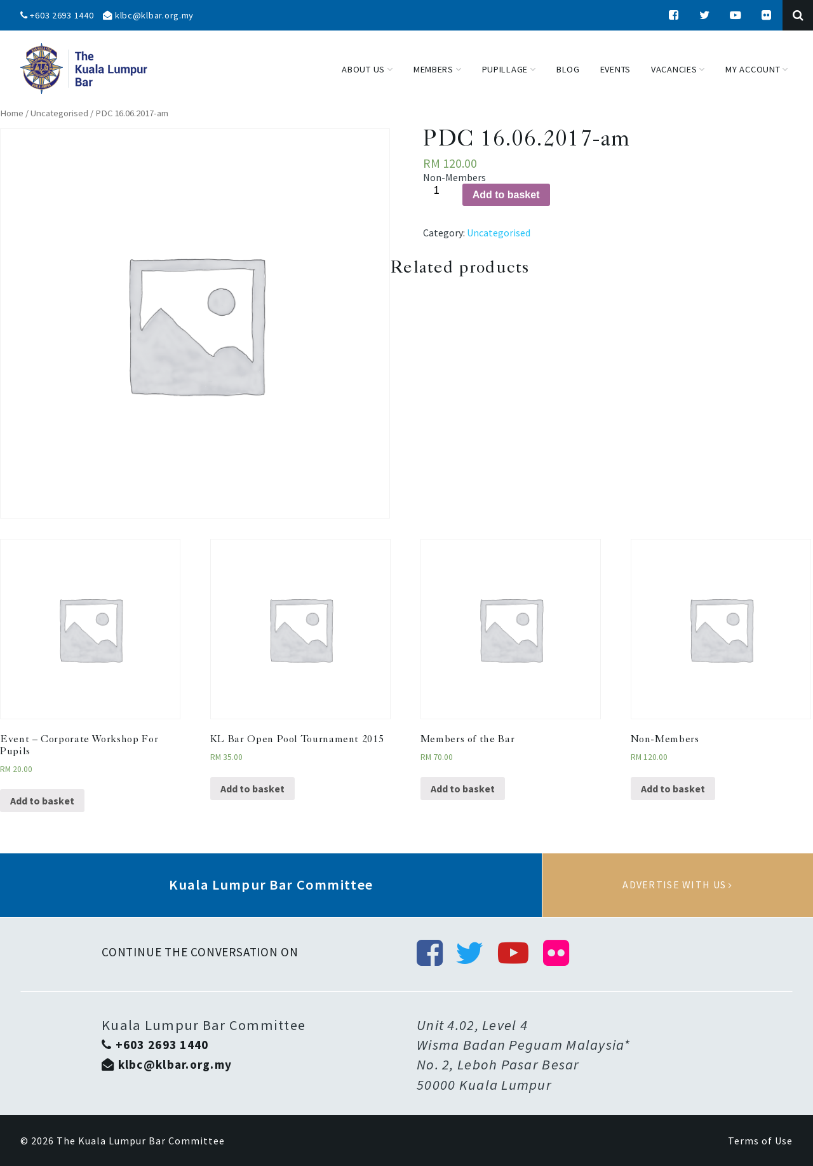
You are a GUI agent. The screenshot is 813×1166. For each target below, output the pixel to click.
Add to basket (506, 194)
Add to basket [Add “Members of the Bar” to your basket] (463, 788)
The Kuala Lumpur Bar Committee (141, 1140)
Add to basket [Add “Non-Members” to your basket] (673, 788)
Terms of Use (760, 1140)
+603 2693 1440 (57, 15)
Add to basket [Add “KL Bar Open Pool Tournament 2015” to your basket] (252, 788)
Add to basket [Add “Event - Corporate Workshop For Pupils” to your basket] (42, 800)
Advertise (677, 885)
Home (12, 113)
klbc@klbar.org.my (148, 15)
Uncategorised (59, 113)
